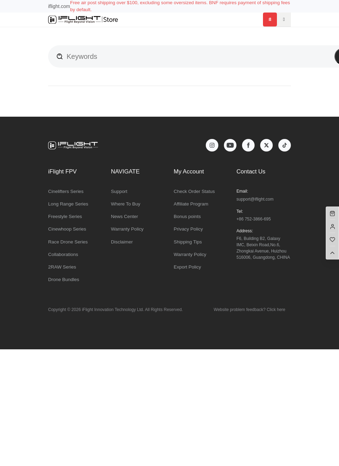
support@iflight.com (254, 199)
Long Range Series (68, 204)
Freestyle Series (65, 216)
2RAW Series (62, 267)
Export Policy (187, 267)
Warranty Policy (127, 229)
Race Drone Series (68, 241)
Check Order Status (194, 191)
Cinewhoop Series (67, 229)
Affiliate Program (191, 204)
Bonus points (187, 216)
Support (119, 191)
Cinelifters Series (66, 191)
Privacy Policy (188, 229)
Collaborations (63, 254)
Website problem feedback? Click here (249, 309)
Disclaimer (122, 241)
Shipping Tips (188, 241)
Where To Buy (125, 204)
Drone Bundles (63, 279)
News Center (124, 216)
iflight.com (59, 6)
